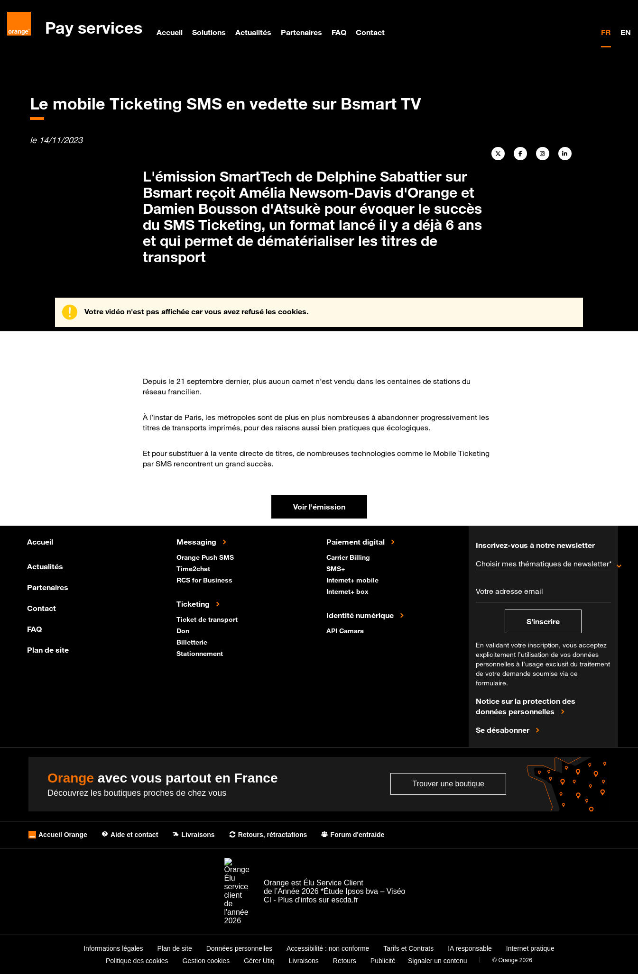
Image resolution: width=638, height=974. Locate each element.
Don (183, 630)
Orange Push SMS (206, 556)
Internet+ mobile (353, 579)
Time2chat (194, 568)
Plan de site (48, 650)
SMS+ (336, 568)
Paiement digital (356, 541)
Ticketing (194, 603)
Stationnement (200, 652)
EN (625, 32)
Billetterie (192, 641)
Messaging (197, 541)
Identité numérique (361, 615)
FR (606, 32)
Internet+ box (348, 590)
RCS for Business (205, 579)
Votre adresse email (509, 591)
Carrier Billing (349, 556)
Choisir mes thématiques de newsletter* (543, 563)
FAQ (339, 32)
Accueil (170, 32)
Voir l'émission (319, 506)
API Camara (346, 630)
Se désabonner (503, 729)
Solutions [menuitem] (209, 32)
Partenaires (301, 32)
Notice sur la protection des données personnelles (525, 706)
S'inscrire (543, 621)
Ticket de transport (208, 618)
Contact (370, 32)
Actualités (253, 32)
